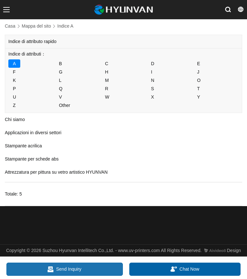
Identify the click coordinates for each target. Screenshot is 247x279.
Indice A (65, 26)
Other (64, 105)
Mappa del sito (36, 26)
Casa (10, 26)
